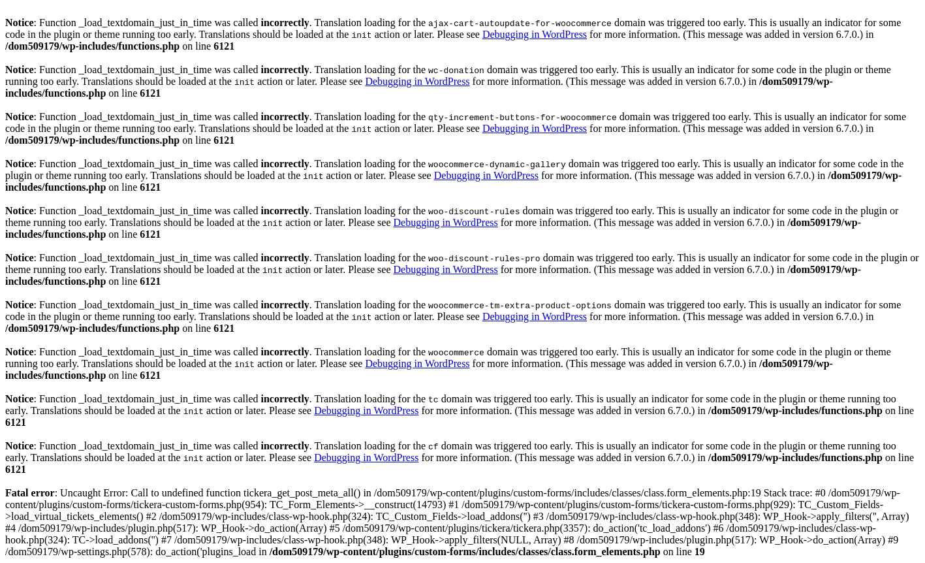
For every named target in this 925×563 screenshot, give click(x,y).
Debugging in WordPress (534, 34)
